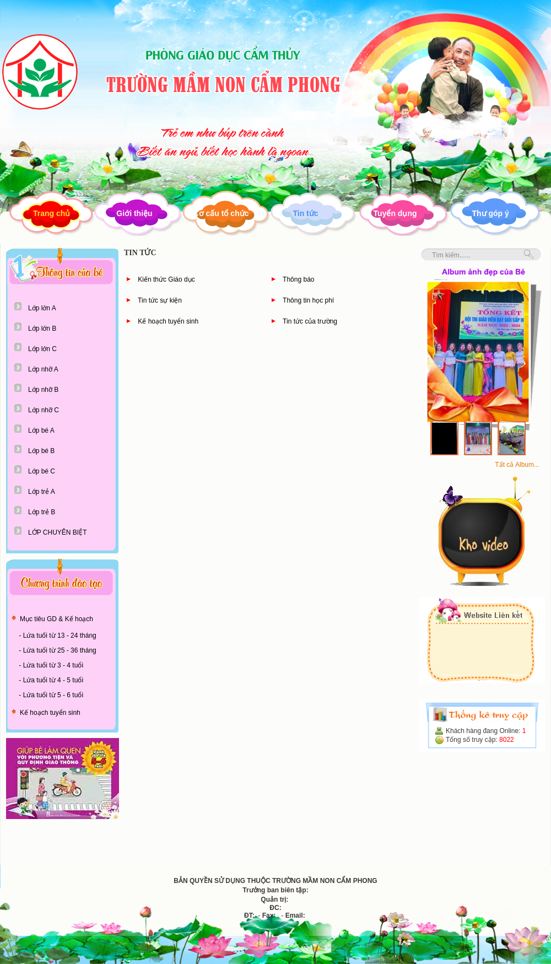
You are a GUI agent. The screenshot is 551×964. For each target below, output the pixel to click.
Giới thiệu (134, 213)
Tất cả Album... (517, 464)
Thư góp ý (490, 213)
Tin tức (305, 213)
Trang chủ (51, 213)
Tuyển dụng (395, 213)
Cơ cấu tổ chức (221, 213)
